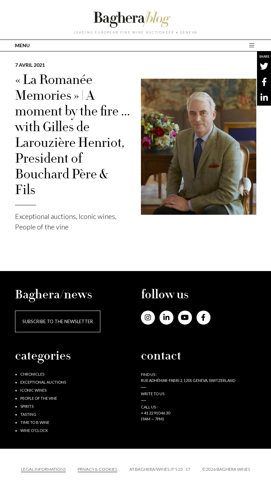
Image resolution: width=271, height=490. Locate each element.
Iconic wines (97, 216)
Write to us (152, 393)
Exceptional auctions (45, 216)
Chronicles (32, 374)
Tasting (28, 414)
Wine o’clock (34, 430)
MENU (22, 45)
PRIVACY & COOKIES (97, 469)
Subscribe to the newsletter (57, 321)
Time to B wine (34, 422)
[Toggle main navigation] (252, 45)
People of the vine (42, 226)
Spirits (27, 406)
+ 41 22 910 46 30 (155, 413)
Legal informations (43, 469)
